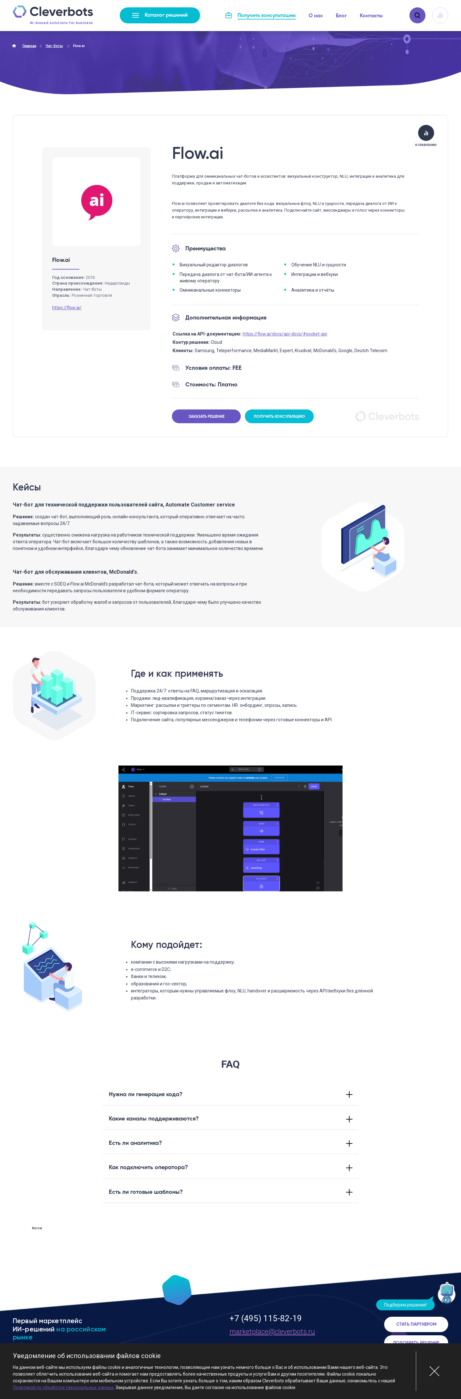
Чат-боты (54, 46)
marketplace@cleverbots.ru (272, 1332)
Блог (341, 16)
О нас (316, 16)
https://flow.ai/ (67, 307)
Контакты (371, 16)
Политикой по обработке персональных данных (63, 1387)
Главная (29, 46)
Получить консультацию (279, 417)
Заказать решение (206, 417)
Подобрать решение (416, 1343)
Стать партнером (416, 1324)
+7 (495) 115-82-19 (266, 1318)
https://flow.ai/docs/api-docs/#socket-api (285, 333)
